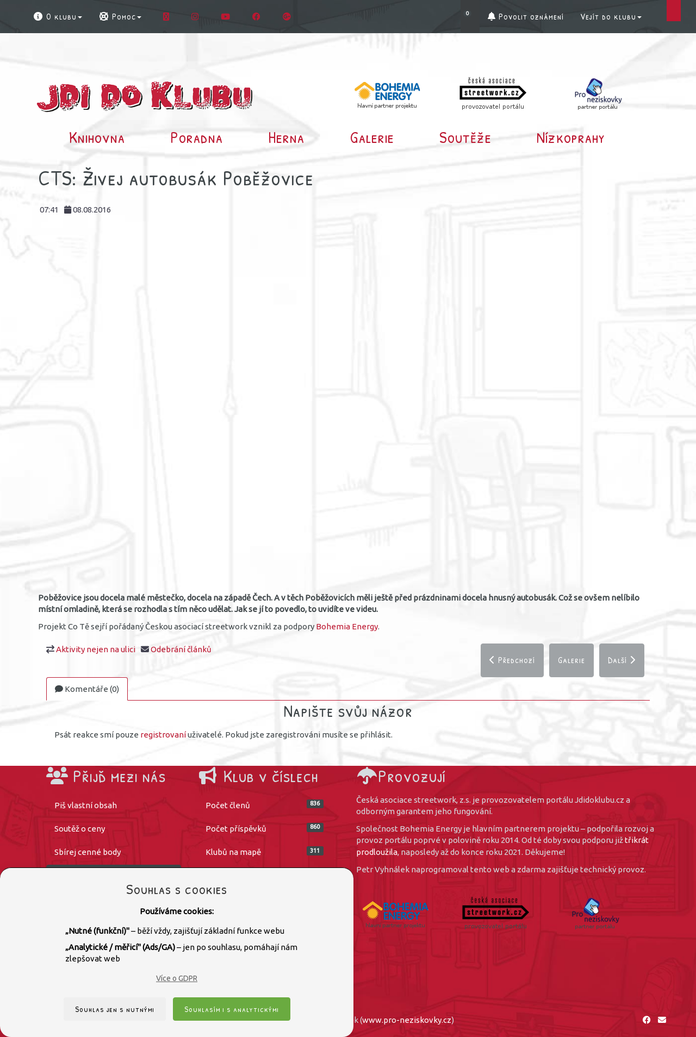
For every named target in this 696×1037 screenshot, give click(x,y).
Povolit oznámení (526, 16)
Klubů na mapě (265, 851)
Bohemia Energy (347, 626)
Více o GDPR (176, 978)
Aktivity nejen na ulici (95, 649)
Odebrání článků (181, 649)
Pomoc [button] (119, 16)
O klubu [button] (57, 16)
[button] (470, 16)
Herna (286, 137)
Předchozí (512, 660)
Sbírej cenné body (87, 852)
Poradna (196, 137)
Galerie (372, 137)
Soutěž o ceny (79, 828)
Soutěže (465, 137)
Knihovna (97, 137)
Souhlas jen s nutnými (114, 1009)
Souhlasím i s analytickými (231, 1009)
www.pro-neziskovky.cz (406, 1019)
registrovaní (163, 734)
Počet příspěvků (265, 828)
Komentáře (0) (87, 689)
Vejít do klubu (611, 16)
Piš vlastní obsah (85, 805)
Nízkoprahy (571, 137)
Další (622, 660)
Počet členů (265, 804)
